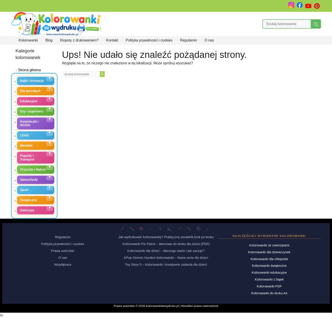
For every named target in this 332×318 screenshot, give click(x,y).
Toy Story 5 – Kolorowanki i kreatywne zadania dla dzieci (166, 264)
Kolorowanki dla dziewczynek (269, 252)
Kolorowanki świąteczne (269, 265)
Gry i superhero (31, 111)
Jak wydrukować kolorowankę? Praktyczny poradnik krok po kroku (166, 237)
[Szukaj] (316, 24)
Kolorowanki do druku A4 (269, 293)
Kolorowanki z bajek (269, 279)
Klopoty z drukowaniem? (79, 40)
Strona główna (29, 70)
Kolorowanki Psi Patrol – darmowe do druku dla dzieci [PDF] (166, 244)
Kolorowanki (28, 40)
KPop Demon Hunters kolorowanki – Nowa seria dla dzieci (166, 257)
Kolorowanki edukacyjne (269, 272)
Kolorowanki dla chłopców (269, 259)
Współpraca (62, 264)
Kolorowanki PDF (269, 286)
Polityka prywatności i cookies (149, 40)
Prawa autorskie (63, 251)
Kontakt (112, 40)
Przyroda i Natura (33, 169)
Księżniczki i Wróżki (29, 123)
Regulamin (188, 40)
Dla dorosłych (30, 91)
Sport (24, 190)
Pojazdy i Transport (27, 157)
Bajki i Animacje (32, 80)
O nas (209, 40)
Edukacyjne (28, 101)
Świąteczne (28, 200)
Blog (48, 40)
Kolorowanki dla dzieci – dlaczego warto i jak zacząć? (166, 251)
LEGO (24, 135)
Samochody (29, 179)
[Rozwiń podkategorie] (49, 78)
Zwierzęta (27, 210)
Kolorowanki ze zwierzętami (269, 245)
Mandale (26, 145)
